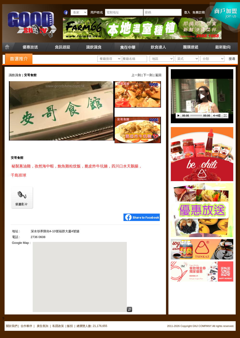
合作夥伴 (26, 326)
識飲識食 (15, 75)
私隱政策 (58, 326)
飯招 (70, 326)
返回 (158, 75)
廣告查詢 (43, 326)
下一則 (148, 75)
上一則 (136, 75)
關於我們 (12, 326)
